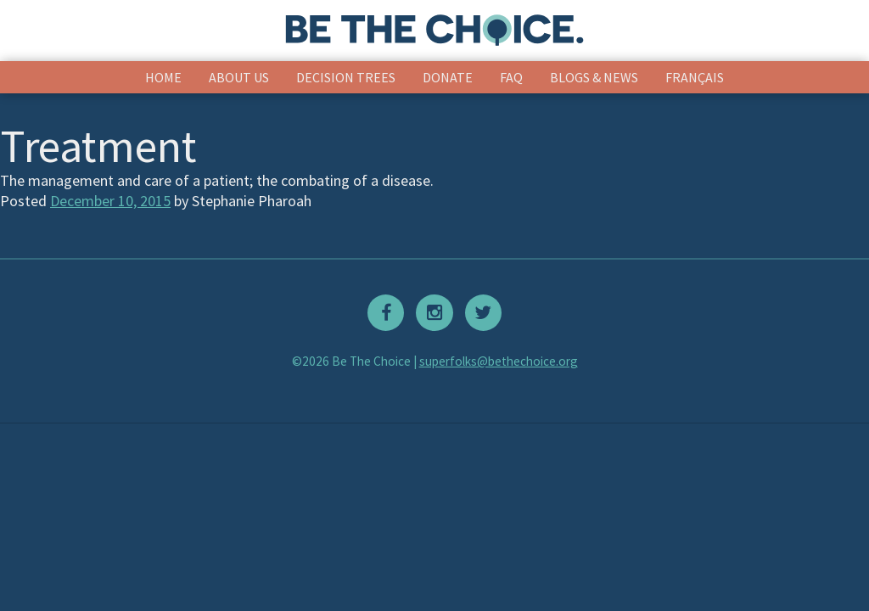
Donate (448, 77)
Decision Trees (345, 77)
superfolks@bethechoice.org (498, 361)
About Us (239, 77)
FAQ (511, 77)
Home (163, 77)
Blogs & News (594, 77)
